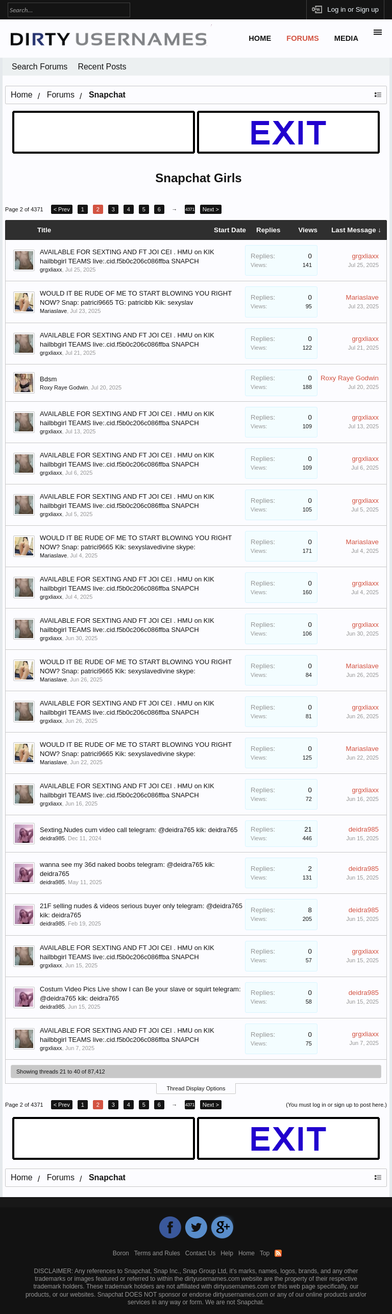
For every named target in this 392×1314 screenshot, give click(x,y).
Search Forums (39, 66)
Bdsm (48, 379)
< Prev (62, 209)
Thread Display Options (196, 1088)
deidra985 (52, 838)
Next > (211, 209)
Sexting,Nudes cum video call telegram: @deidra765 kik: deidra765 (139, 830)
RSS (278, 1253)
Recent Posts (102, 66)
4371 (189, 209)
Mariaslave (53, 311)
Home (260, 38)
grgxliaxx (51, 269)
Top (265, 1253)
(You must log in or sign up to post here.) (336, 1105)
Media (346, 38)
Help (226, 1253)
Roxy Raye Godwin (64, 387)
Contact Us (200, 1253)
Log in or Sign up (353, 9)
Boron (121, 1253)
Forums (302, 38)
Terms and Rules (157, 1253)
